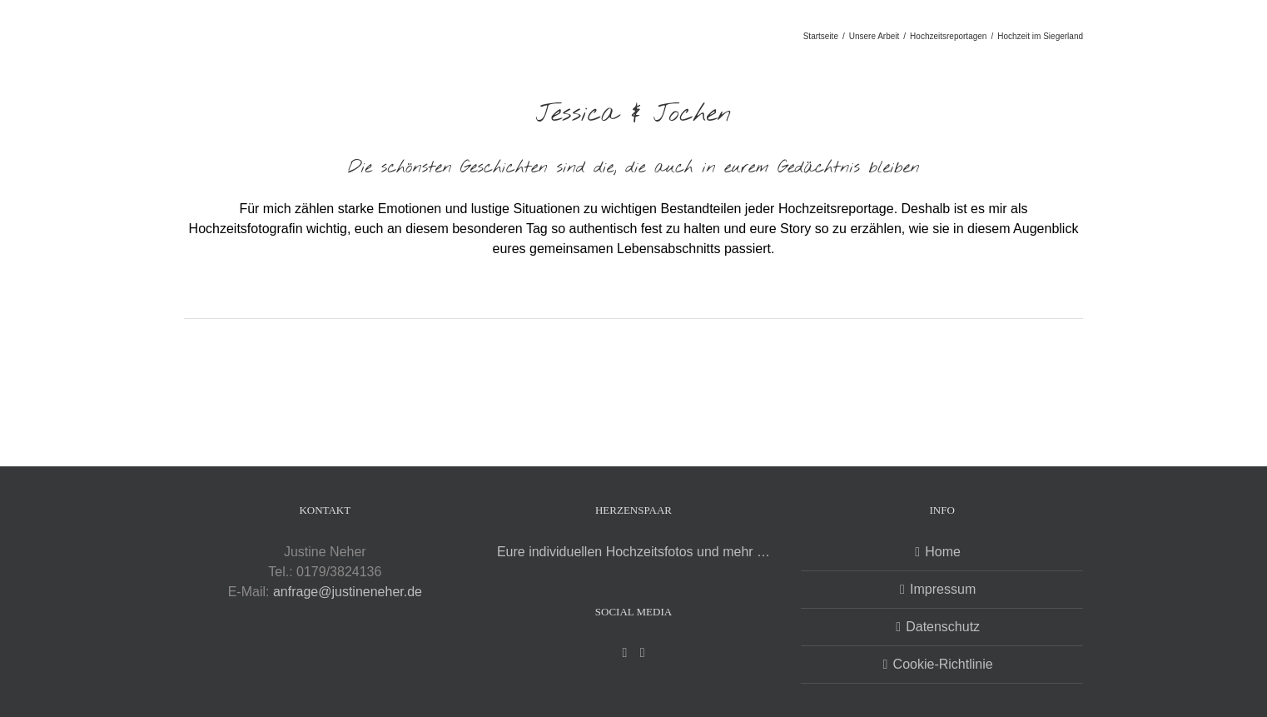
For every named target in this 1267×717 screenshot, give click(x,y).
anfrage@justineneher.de (347, 592)
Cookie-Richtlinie (943, 664)
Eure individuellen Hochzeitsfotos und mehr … (633, 552)
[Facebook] (624, 653)
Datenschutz (943, 627)
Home (943, 552)
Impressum (943, 589)
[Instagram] (642, 653)
